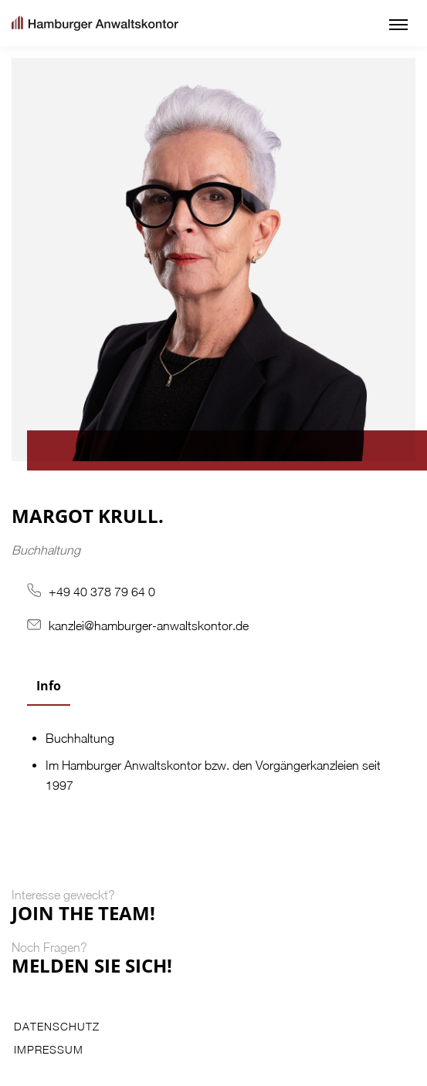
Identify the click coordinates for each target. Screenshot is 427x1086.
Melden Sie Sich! (92, 965)
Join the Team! (83, 913)
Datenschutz (57, 1026)
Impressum (48, 1049)
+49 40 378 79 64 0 (102, 592)
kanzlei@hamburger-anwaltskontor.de (149, 625)
